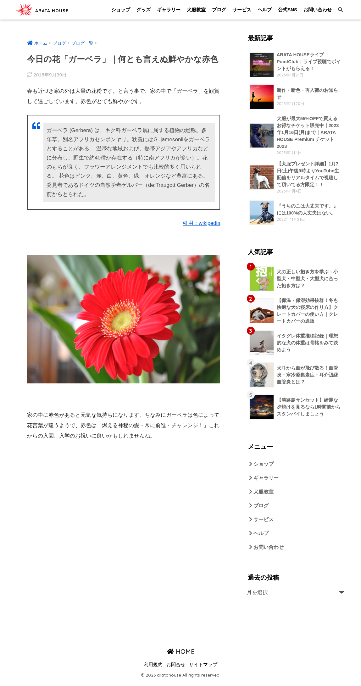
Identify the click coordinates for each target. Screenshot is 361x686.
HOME (181, 656)
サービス (241, 9)
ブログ (219, 9)
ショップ (120, 9)
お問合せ (175, 669)
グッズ (143, 9)
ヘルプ (265, 9)
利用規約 (153, 669)
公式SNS (287, 9)
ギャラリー (169, 9)
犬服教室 (196, 9)
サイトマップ (203, 669)
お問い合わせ (317, 9)
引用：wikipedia (201, 223)
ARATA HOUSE (53, 9)
